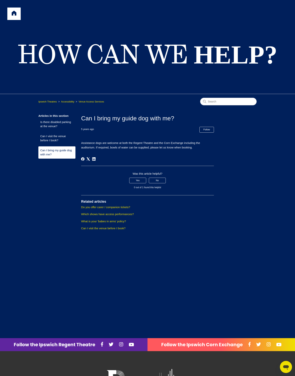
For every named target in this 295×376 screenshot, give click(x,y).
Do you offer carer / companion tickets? (105, 207)
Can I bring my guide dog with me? (56, 152)
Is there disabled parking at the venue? (55, 124)
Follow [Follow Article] (206, 129)
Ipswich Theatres (47, 101)
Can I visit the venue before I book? (53, 138)
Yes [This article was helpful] (138, 180)
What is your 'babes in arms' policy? (103, 221)
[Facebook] (82, 159)
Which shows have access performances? (107, 214)
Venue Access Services (91, 101)
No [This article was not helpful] (157, 180)
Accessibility (67, 101)
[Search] (228, 101)
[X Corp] (88, 159)
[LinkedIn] (94, 159)
